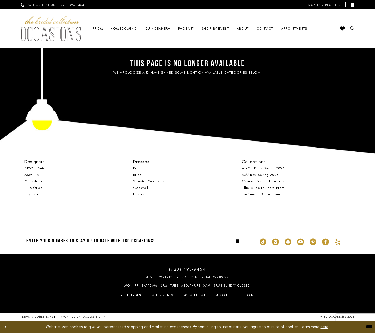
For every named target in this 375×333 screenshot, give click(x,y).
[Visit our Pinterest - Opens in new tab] (313, 241)
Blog (248, 295)
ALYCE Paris (34, 168)
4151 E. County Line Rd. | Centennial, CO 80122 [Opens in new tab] (187, 277)
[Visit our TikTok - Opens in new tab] (263, 241)
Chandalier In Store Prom (264, 181)
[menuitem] (53, 5)
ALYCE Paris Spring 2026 (263, 168)
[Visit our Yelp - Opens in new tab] (337, 241)
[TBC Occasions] (51, 28)
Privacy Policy (68, 316)
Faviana (31, 194)
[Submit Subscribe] (235, 241)
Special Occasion (149, 181)
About (224, 295)
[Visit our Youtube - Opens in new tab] (300, 241)
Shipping (162, 295)
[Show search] (352, 28)
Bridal (138, 174)
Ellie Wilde (33, 187)
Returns (131, 295)
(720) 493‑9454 (187, 269)
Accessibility (94, 316)
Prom (137, 168)
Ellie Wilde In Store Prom (263, 187)
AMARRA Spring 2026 (260, 174)
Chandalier (34, 181)
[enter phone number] (203, 241)
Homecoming (144, 194)
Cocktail (140, 187)
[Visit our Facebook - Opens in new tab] (325, 241)
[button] (323, 5)
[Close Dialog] (8, 326)
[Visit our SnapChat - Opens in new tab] (288, 241)
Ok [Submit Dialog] (366, 326)
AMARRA (31, 174)
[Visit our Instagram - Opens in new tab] (275, 241)
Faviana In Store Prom (261, 194)
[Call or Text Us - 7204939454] (53, 5)
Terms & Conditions (37, 316)
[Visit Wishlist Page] (342, 28)
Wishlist (195, 295)
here (324, 326)
